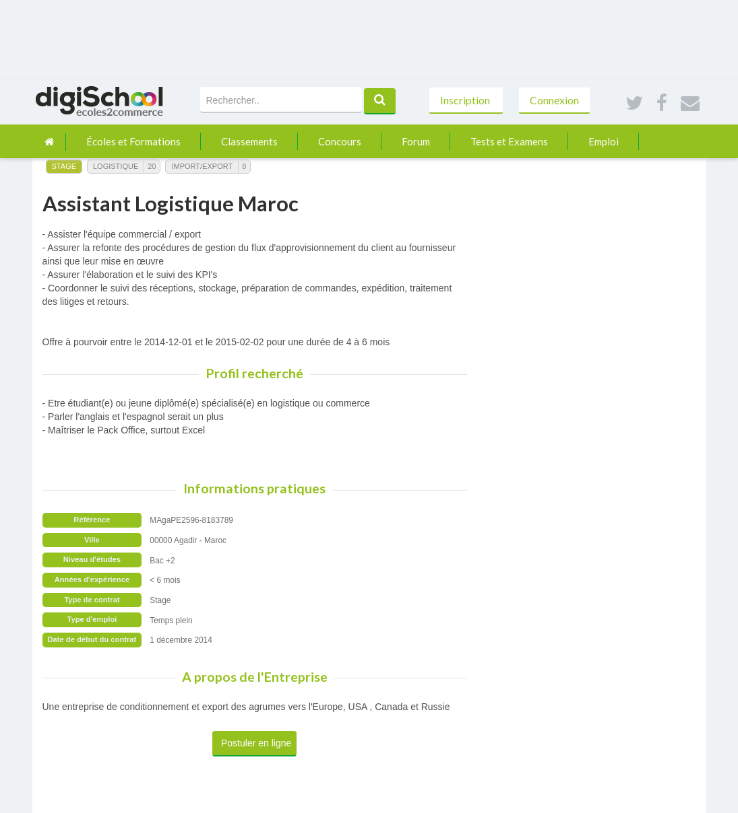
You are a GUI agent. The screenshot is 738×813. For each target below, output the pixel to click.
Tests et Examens (509, 141)
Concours (339, 141)
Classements (249, 141)
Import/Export (202, 166)
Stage (64, 166)
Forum (416, 141)
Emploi (603, 141)
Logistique (115, 166)
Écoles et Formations (133, 141)
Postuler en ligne (256, 743)
